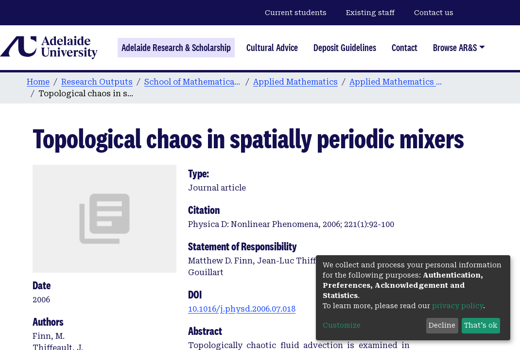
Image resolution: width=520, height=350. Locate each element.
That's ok (480, 325)
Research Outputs (97, 82)
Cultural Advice (272, 47)
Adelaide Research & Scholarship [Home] (176, 47)
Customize (342, 325)
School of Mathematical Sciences (193, 82)
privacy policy (457, 306)
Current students (296, 13)
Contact (404, 47)
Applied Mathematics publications (398, 82)
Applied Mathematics (295, 82)
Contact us (433, 13)
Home (38, 82)
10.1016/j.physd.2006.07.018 (241, 309)
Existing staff (370, 13)
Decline (442, 325)
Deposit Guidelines (344, 47)
